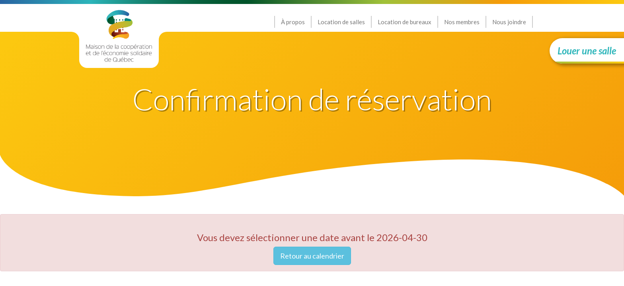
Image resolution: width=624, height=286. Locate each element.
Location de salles (341, 21)
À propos (293, 21)
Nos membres (462, 21)
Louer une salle (587, 50)
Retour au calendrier (312, 255)
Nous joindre (509, 21)
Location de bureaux (404, 21)
